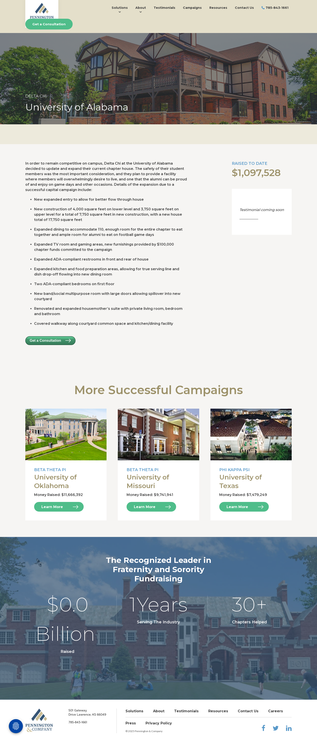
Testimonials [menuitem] (164, 8)
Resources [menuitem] (218, 8)
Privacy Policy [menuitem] (159, 723)
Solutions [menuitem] (120, 8)
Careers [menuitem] (275, 711)
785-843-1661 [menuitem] (277, 8)
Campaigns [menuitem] (192, 8)
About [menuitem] (140, 8)
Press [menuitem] (130, 723)
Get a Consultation (49, 24)
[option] (158, 78)
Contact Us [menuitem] (244, 8)
